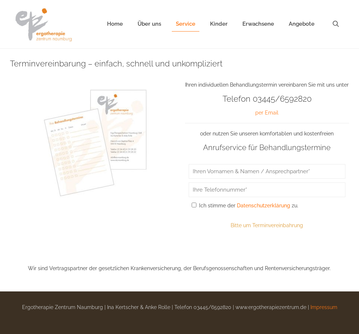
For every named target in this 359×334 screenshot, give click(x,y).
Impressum (323, 307)
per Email (266, 113)
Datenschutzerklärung (263, 205)
